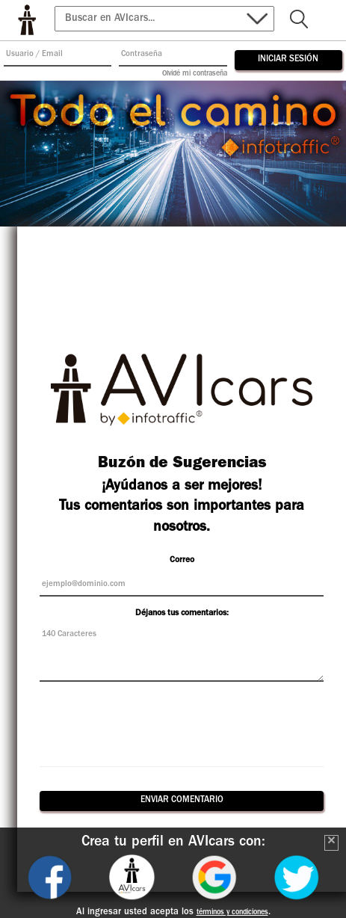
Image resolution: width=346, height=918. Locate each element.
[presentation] (181, 722)
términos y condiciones (232, 913)
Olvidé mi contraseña (194, 74)
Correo (182, 560)
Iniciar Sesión (288, 59)
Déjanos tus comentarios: (182, 613)
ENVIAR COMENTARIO (181, 800)
